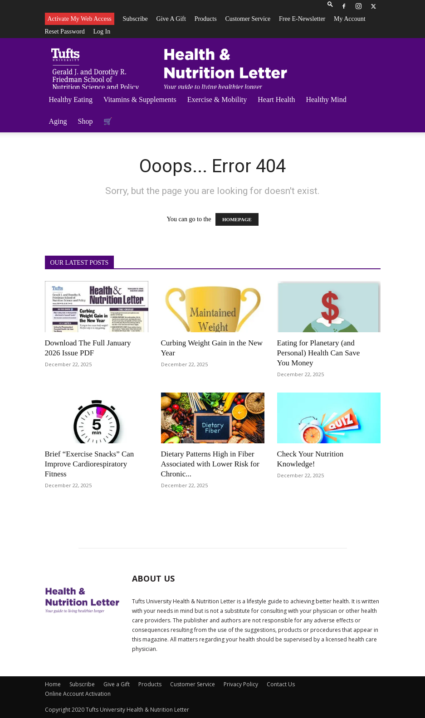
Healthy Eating (71, 99)
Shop (85, 121)
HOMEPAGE (237, 219)
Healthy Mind (326, 99)
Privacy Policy (241, 684)
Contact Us (281, 684)
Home (53, 684)
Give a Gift (171, 18)
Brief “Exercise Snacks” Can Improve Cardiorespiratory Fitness (89, 464)
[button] (330, 6)
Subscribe (135, 18)
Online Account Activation (78, 694)
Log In (102, 31)
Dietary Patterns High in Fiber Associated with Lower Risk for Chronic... (210, 464)
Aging (58, 121)
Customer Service (247, 18)
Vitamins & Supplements (139, 99)
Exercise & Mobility (217, 99)
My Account (350, 18)
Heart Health (276, 99)
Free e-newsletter (302, 18)
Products (206, 18)
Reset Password (65, 31)
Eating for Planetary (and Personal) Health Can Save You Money (318, 353)
